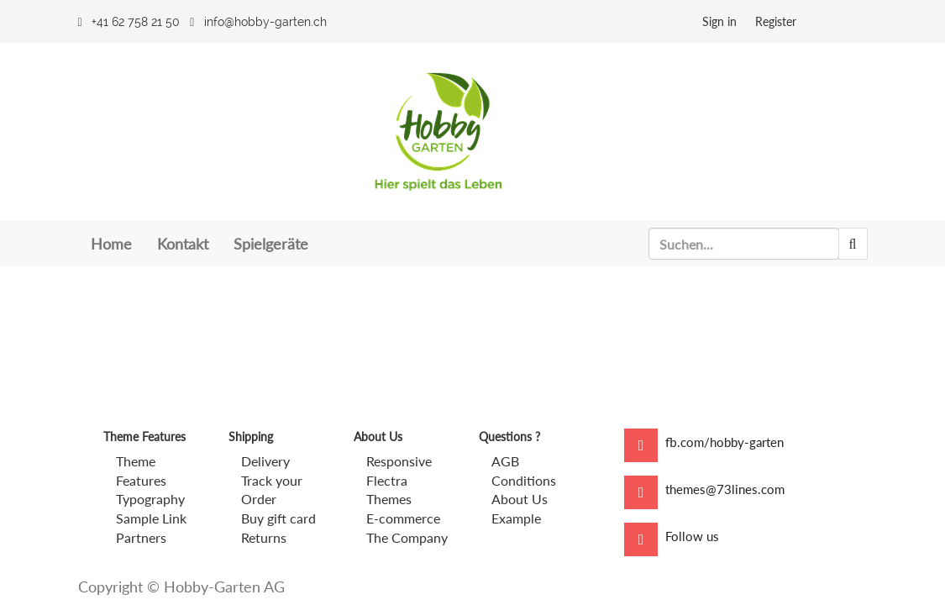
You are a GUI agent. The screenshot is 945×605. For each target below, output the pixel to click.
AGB (505, 461)
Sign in (719, 21)
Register (775, 21)
